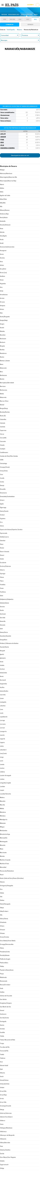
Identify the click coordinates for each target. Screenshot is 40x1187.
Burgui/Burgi (4, 408)
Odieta (2, 893)
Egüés (2, 504)
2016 (20, 19)
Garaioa (2, 606)
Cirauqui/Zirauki (5, 467)
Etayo (1, 544)
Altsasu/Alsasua (4, 210)
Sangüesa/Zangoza (6, 1003)
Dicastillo (3, 489)
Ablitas (2, 188)
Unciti (1, 1076)
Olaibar (2, 900)
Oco (1, 889)
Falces (2, 577)
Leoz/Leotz (3, 753)
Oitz (1, 896)
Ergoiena (2, 518)
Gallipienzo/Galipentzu (6, 599)
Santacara (3, 1014)
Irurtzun (2, 669)
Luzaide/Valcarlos (5, 794)
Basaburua (3, 353)
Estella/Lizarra (4, 537)
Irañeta (2, 665)
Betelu (2, 394)
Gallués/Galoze (4, 603)
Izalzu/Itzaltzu (4, 691)
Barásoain (3, 338)
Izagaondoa (3, 684)
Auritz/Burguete (5, 316)
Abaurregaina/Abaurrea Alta (8, 177)
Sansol (2, 1010)
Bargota (2, 346)
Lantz (1, 713)
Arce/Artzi (3, 269)
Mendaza (2, 816)
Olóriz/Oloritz (4, 918)
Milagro (2, 827)
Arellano (2, 276)
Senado (30, 24)
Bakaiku (2, 331)
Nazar (2, 874)
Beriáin (2, 379)
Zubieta (2, 1161)
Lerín (1, 761)
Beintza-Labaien (5, 360)
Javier (2, 698)
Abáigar (2, 170)
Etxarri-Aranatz (4, 551)
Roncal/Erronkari (5, 985)
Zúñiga (2, 1168)
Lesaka (2, 764)
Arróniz (2, 298)
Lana (1, 709)
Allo (1, 206)
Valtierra (2, 1120)
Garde (2, 610)
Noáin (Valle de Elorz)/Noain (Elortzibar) (12, 878)
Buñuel (2, 405)
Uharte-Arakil (4, 1065)
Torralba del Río (4, 1047)
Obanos (2, 882)
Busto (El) (3, 416)
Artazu (2, 309)
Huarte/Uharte (4, 647)
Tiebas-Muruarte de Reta (7, 1040)
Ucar (1, 1062)
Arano (2, 254)
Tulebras (2, 1058)
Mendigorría (3, 819)
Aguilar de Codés (5, 195)
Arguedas (3, 283)
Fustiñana (3, 592)
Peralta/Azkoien (4, 955)
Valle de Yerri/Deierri (6, 1117)
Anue (1, 228)
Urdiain (2, 1087)
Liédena (2, 772)
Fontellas (2, 584)
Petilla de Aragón (5, 959)
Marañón (2, 801)
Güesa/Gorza (4, 632)
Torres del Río (4, 1051)
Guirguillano (3, 639)
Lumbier (2, 786)
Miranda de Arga (5, 834)
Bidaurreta (3, 397)
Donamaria (3, 493)
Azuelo (2, 327)
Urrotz (2, 1098)
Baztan (2, 357)
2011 (35, 19)
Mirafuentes (3, 830)
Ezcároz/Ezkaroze (5, 566)
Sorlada (2, 1029)
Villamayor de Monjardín (7, 1135)
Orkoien (2, 933)
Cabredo (2, 423)
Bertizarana (3, 390)
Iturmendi (3, 680)
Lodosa (2, 779)
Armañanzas (4, 294)
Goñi (1, 628)
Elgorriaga (3, 507)
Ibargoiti (2, 650)
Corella (2, 478)
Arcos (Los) (3, 272)
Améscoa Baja (4, 214)
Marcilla (2, 805)
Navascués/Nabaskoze (7, 871)
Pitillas (2, 966)
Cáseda (2, 445)
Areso (2, 280)
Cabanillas (3, 419)
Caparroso (3, 430)
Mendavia (3, 812)
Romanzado (3, 981)
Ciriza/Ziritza (4, 471)
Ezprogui (2, 573)
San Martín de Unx (5, 1007)
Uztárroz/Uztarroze (6, 1113)
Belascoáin (3, 368)
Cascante (3, 441)
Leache (2, 735)
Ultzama (2, 1073)
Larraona (3, 724)
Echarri (2, 500)
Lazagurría (3, 731)
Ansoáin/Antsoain (5, 225)
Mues (1, 849)
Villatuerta (3, 1139)
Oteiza (2, 948)
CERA (1, 460)
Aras (1, 261)
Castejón (2, 449)
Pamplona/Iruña (5, 951)
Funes (2, 588)
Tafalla (2, 1036)
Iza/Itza (2, 687)
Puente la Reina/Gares (6, 970)
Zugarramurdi (4, 1164)
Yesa (1, 1146)
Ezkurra (2, 570)
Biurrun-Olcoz (4, 401)
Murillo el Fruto (4, 863)
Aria (1, 287)
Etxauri (2, 555)
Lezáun (2, 768)
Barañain (2, 335)
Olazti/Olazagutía (5, 904)
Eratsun (2, 515)
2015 (27, 19)
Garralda (2, 617)
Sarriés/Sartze (4, 1018)
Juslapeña (3, 702)
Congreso (9, 24)
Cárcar (2, 434)
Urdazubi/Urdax (4, 1084)
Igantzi (2, 654)
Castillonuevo (4, 452)
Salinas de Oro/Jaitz (6, 996)
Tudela (2, 1054)
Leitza (2, 746)
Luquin (2, 790)
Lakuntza (2, 706)
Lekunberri (3, 750)
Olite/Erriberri (4, 911)
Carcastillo (3, 438)
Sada (1, 988)
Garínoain (3, 614)
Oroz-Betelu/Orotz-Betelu (7, 940)
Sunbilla (2, 1032)
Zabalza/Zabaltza (5, 1150)
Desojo (2, 485)
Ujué (1, 1069)
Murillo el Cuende (5, 860)
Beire (1, 364)
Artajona (2, 305)
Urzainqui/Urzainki (5, 1106)
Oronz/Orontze (4, 937)
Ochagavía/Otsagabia (6, 885)
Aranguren (3, 250)
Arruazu (2, 302)
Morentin (2, 845)
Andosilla (2, 221)
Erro (1, 522)
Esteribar (2, 540)
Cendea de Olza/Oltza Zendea (9, 456)
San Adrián (3, 999)
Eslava (2, 526)
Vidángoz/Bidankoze (6, 1128)
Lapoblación (3, 717)
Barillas (2, 349)
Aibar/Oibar (3, 199)
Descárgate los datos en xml (20, 155)
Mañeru (2, 797)
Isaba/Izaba (3, 673)
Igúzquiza (3, 658)
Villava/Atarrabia (5, 1142)
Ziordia (2, 1153)
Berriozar (3, 386)
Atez (1, 313)
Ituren (2, 676)
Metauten (3, 823)
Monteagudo (3, 841)
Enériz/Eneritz (4, 511)
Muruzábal (3, 867)
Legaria (2, 742)
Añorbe (2, 232)
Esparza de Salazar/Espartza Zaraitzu (11, 529)
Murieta (2, 856)
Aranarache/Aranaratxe (7, 247)
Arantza (2, 258)
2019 (4, 19)
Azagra (2, 324)
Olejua (2, 907)
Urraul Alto (3, 1091)
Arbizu (2, 265)
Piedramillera (4, 963)
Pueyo (2, 974)
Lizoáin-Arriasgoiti (5, 775)
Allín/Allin (3, 203)
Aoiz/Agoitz (3, 236)
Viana (1, 1124)
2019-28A (12, 19)
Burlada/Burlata (5, 412)
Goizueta (2, 625)
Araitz (2, 239)
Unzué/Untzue (4, 1080)
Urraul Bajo (3, 1095)
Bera (1, 371)
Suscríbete (30, 5)
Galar (1, 595)
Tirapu (2, 1043)
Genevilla (2, 621)
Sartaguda (3, 1021)
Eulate (2, 559)
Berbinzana (3, 375)
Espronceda (3, 533)
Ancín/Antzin (4, 217)
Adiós (1, 192)
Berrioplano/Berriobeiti (7, 383)
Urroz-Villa (3, 1102)
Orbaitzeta (3, 922)
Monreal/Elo (3, 838)
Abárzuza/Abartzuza (6, 173)
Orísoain (2, 929)
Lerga (2, 757)
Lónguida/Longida (5, 783)
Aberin (2, 184)
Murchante (3, 852)
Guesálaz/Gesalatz (5, 636)
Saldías (2, 992)
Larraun (2, 728)
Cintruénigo (3, 463)
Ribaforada (3, 977)
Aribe (1, 291)
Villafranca (3, 1131)
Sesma (2, 1025)
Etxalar (2, 548)
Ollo (1, 915)
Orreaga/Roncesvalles (6, 944)
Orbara (2, 926)
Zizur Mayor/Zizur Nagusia (8, 1157)
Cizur (1, 474)
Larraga (2, 720)
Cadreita (2, 427)
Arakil (1, 243)
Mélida (2, 808)
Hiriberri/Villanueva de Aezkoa (9, 643)
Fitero (2, 581)
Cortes (2, 482)
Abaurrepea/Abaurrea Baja (8, 181)
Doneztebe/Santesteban (7, 496)
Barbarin (2, 342)
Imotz (1, 661)
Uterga (2, 1109)
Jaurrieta (3, 695)
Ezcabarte (3, 562)
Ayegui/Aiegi (3, 320)
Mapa (36, 14)
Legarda (2, 739)
